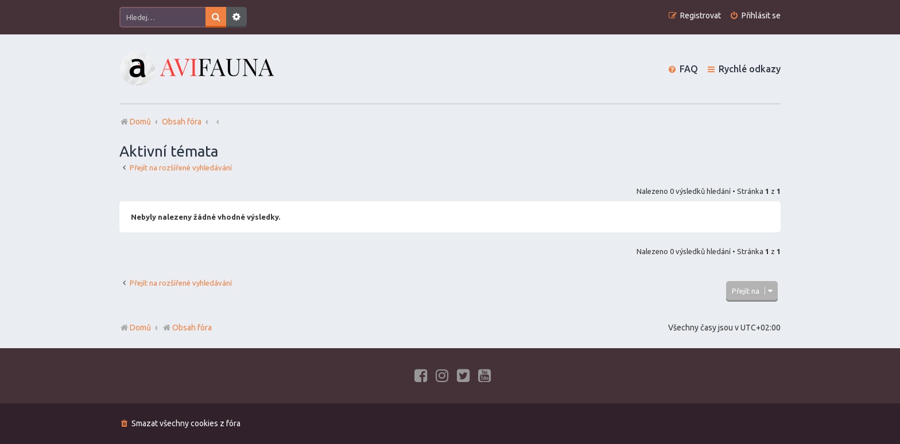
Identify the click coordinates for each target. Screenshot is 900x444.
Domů (140, 327)
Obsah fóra (187, 327)
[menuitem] (755, 16)
